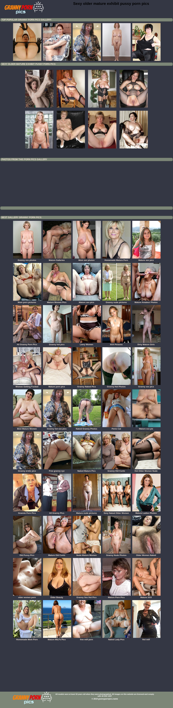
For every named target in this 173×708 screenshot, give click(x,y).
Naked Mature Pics (87, 470)
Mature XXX (146, 596)
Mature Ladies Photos (146, 512)
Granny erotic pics (27, 470)
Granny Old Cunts (116, 470)
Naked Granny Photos (87, 428)
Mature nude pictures (87, 512)
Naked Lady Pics (116, 638)
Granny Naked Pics (87, 385)
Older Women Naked (146, 554)
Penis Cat (116, 428)
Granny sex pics (146, 385)
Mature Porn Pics (116, 596)
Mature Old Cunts (57, 554)
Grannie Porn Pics (27, 512)
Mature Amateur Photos (146, 301)
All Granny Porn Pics (27, 343)
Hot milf (146, 638)
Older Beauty (57, 596)
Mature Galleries (57, 259)
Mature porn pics (57, 385)
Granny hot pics (57, 343)
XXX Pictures (116, 343)
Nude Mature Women (87, 554)
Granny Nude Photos (116, 554)
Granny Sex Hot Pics (87, 596)
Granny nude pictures (116, 301)
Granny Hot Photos (116, 385)
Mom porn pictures (27, 301)
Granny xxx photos (27, 259)
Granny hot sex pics (57, 428)
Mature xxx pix (146, 428)
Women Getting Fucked (27, 385)
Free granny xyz (57, 470)
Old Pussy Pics (27, 554)
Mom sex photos (87, 259)
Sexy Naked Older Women (116, 512)
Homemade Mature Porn (116, 259)
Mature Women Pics (57, 301)
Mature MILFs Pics (57, 638)
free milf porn (87, 638)
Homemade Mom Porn (27, 638)
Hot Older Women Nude (146, 470)
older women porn (27, 596)
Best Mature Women (27, 428)
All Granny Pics (57, 512)
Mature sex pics (146, 259)
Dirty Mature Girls (146, 343)
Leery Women (87, 343)
